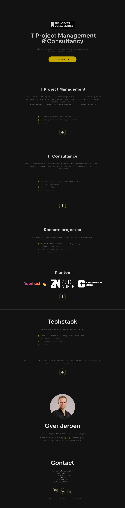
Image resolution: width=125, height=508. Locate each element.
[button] (62, 59)
